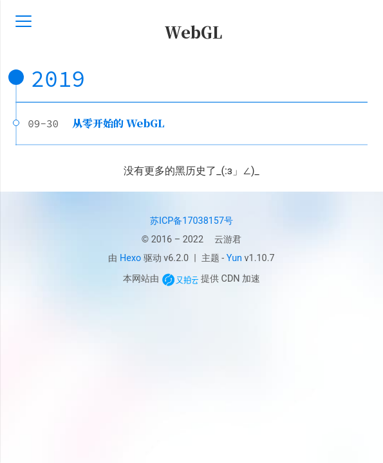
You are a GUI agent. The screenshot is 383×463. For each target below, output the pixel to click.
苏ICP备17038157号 (191, 220)
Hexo (130, 258)
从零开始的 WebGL (118, 123)
